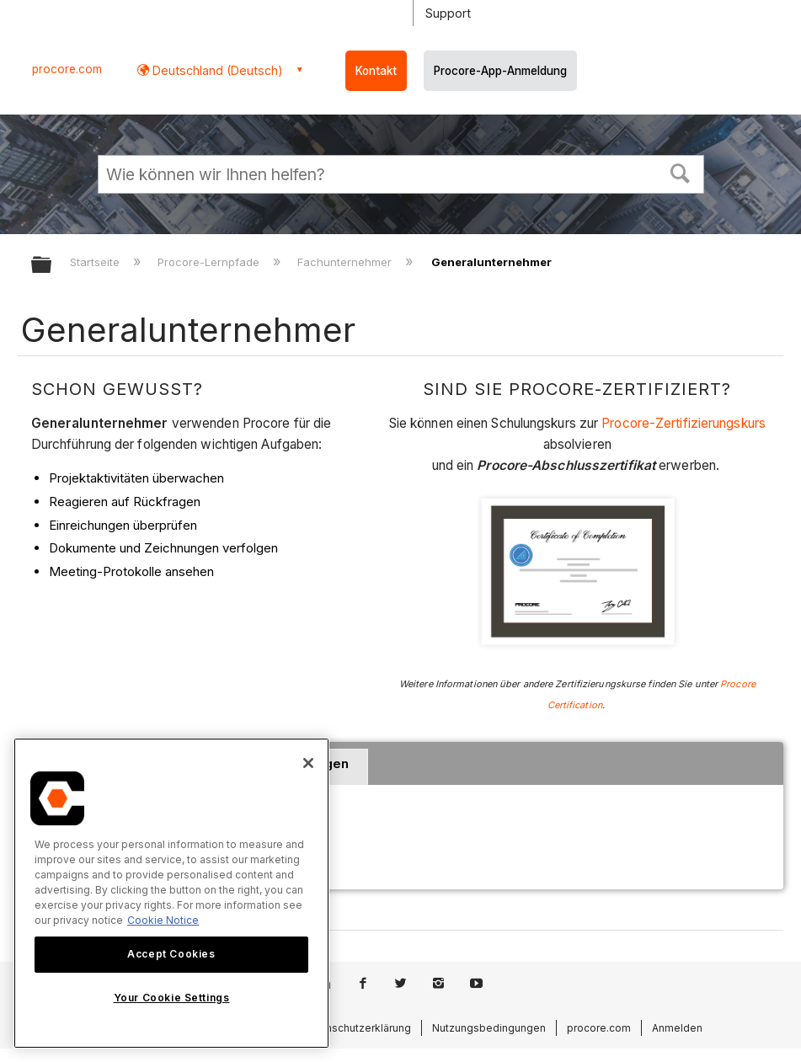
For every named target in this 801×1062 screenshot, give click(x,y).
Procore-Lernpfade (210, 262)
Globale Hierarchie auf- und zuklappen (52, 265)
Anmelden (677, 1028)
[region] (171, 893)
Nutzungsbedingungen (489, 1028)
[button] (679, 171)
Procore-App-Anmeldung (500, 70)
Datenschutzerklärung (356, 1028)
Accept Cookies (171, 953)
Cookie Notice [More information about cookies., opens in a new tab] (163, 920)
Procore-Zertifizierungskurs (683, 423)
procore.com (67, 69)
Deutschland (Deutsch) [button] (216, 70)
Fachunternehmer (346, 262)
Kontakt (376, 70)
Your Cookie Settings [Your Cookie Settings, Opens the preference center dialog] (172, 997)
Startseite (96, 262)
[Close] (308, 763)
